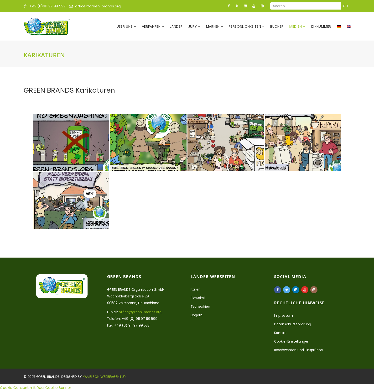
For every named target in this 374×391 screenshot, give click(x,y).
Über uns (125, 26)
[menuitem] (339, 26)
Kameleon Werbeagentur (104, 376)
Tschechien (200, 306)
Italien (196, 289)
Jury (193, 26)
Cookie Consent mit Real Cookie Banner (35, 387)
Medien (296, 26)
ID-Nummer (321, 26)
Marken (213, 26)
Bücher (277, 26)
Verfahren (152, 26)
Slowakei (198, 298)
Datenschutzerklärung (292, 324)
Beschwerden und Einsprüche (298, 350)
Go (345, 6)
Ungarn (197, 315)
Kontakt (280, 332)
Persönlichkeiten (245, 26)
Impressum (283, 315)
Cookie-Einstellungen (291, 341)
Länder (176, 26)
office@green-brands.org (98, 6)
